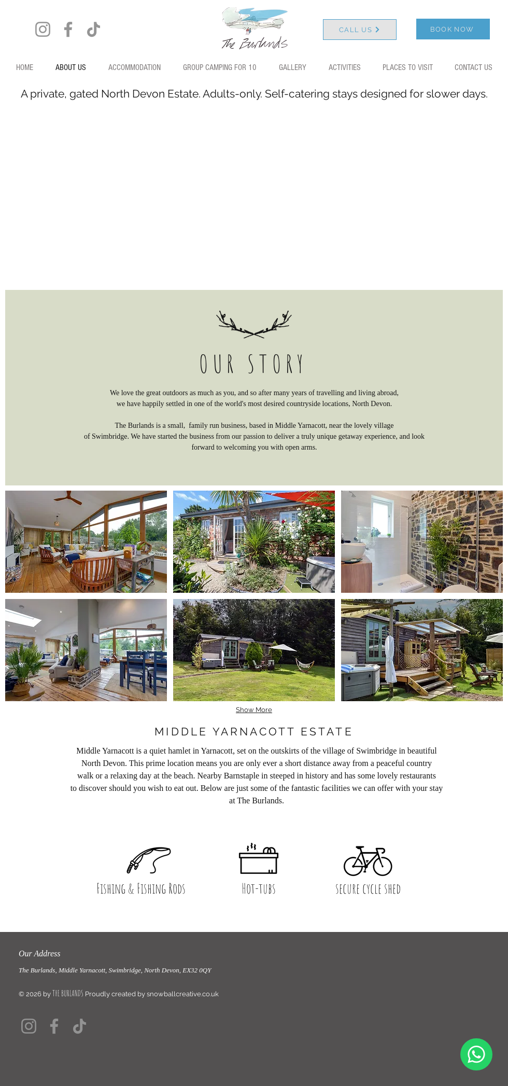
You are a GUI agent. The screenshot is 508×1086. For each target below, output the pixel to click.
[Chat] (476, 1054)
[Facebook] (68, 29)
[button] (86, 542)
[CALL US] (360, 29)
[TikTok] (93, 29)
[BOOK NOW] (453, 29)
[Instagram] (43, 29)
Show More (254, 710)
